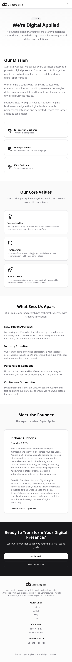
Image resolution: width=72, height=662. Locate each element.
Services (36, 607)
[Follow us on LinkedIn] (43, 643)
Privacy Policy (36, 629)
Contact (36, 618)
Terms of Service (36, 632)
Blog (36, 614)
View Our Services (36, 564)
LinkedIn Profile (17, 508)
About (36, 611)
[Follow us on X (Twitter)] (29, 643)
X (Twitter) (31, 508)
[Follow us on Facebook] (33, 643)
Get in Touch (36, 556)
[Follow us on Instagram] (38, 643)
